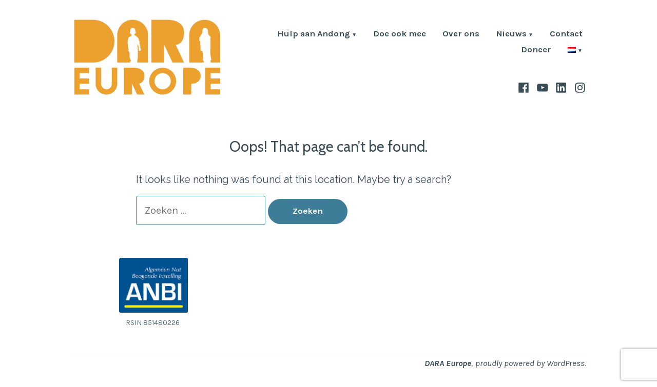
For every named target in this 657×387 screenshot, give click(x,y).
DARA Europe (447, 363)
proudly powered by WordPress (530, 363)
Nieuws (511, 34)
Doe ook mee (399, 34)
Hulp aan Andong (313, 34)
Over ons (460, 34)
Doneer (536, 50)
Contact (566, 34)
